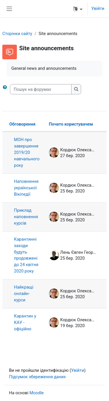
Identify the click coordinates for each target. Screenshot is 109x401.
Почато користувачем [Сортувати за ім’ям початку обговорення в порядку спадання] (71, 124)
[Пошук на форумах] (41, 89)
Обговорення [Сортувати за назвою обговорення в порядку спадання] (22, 124)
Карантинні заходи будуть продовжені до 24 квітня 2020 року (26, 255)
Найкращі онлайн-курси (23, 293)
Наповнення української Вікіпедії (26, 188)
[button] (77, 9)
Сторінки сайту (17, 33)
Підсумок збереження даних (37, 376)
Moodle (36, 392)
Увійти (97, 8)
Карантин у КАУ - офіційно (25, 322)
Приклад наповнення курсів (26, 217)
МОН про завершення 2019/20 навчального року (27, 152)
